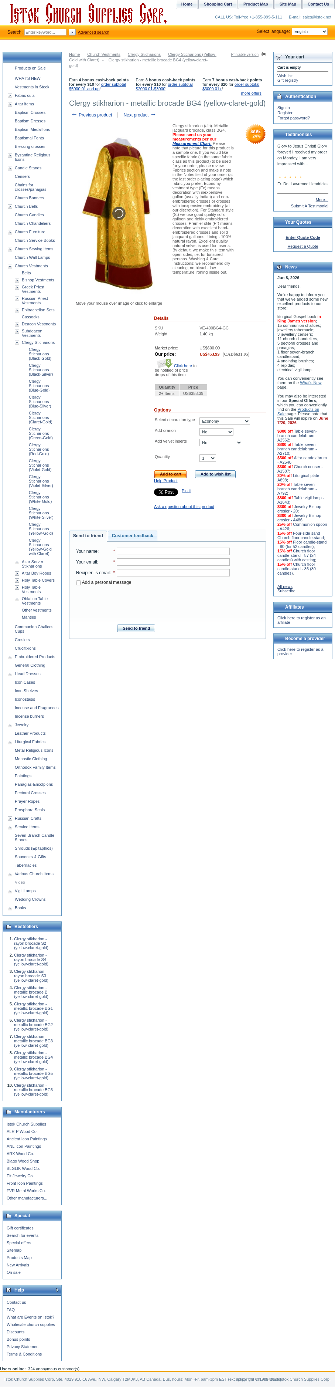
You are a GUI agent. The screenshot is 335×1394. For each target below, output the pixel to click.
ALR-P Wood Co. (22, 1131)
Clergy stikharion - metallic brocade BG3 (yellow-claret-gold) (33, 1041)
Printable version (245, 55)
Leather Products (30, 733)
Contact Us (318, 4)
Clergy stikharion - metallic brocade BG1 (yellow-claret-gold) (33, 1008)
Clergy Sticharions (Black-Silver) (41, 369)
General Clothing (30, 665)
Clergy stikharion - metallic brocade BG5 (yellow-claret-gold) (33, 1073)
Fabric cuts (25, 95)
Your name (87, 551)
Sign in (283, 107)
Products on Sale (30, 68)
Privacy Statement (23, 1346)
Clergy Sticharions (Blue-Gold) (39, 385)
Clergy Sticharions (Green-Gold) (41, 433)
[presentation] (153, 602)
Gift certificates (20, 1228)
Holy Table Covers (38, 580)
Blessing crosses (30, 146)
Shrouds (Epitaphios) (34, 848)
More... (322, 199)
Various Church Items (34, 874)
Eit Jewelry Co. (20, 1176)
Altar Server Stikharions (32, 563)
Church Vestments (103, 54)
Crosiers (22, 639)
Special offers (19, 1243)
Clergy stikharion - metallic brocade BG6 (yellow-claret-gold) (33, 1089)
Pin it (186, 490)
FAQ (11, 1309)
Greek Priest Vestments (33, 289)
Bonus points (18, 1339)
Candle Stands (28, 168)
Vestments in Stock (32, 87)
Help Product (166, 480)
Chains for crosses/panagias (31, 187)
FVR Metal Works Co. (26, 1190)
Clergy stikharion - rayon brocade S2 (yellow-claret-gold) (31, 943)
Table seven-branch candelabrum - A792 (297, 488)
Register (285, 113)
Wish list (285, 76)
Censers (22, 176)
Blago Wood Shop (23, 1161)
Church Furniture (30, 232)
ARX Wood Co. (20, 1153)
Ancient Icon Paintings (27, 1139)
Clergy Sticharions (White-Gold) (40, 497)
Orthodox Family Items (35, 767)
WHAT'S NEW (28, 78)
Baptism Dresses (30, 121)
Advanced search (93, 32)
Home (74, 54)
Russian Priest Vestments (35, 300)
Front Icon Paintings (25, 1183)
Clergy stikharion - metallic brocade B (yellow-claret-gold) (31, 992)
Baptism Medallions (32, 129)
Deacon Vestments (39, 324)
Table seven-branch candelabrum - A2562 (297, 435)
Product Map (255, 4)
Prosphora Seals (30, 810)
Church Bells (26, 206)
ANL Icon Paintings (24, 1146)
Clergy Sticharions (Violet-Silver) (41, 481)
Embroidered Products (35, 656)
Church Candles (29, 215)
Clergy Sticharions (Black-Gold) (40, 354)
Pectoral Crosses (30, 793)
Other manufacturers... (27, 1198)
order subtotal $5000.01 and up (97, 86)
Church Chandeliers (33, 223)
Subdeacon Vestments (32, 333)
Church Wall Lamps (32, 257)
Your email (86, 562)
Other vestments (37, 610)
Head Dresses (28, 673)
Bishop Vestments (38, 280)
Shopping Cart (218, 4)
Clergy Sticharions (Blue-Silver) (40, 401)
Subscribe (286, 591)
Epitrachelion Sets (38, 310)
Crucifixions (25, 648)
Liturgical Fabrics (30, 742)
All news (285, 586)
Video (20, 882)
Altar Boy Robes (36, 573)
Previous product (91, 115)
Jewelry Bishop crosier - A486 (299, 517)
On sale (14, 1272)
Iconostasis (25, 699)
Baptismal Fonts (29, 138)
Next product (139, 115)
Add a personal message (103, 582)
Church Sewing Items (34, 249)
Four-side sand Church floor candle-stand (300, 535)
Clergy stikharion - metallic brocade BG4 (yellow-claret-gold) (33, 1057)
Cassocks (31, 317)
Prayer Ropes (27, 801)
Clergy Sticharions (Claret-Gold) (40, 417)
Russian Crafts (28, 818)
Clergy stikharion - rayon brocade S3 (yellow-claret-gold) (31, 975)
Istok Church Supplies (26, 1124)
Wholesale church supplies (31, 1324)
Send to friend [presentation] (88, 535)
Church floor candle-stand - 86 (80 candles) (296, 568)
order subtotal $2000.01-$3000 (164, 86)
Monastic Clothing (31, 759)
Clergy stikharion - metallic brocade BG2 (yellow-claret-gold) (33, 1024)
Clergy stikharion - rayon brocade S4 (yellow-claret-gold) (31, 959)
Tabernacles (26, 865)
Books (20, 908)
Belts (26, 273)
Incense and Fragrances (37, 708)
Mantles (29, 617)
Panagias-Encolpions (34, 784)
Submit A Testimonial (309, 206)
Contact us (16, 1302)
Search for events (22, 1235)
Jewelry (21, 725)
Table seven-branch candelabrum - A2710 (297, 449)
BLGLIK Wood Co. (23, 1168)
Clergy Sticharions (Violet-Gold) (40, 465)
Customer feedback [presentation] (132, 535)
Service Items (27, 827)
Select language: (292, 31)
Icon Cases (25, 682)
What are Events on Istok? (30, 1317)
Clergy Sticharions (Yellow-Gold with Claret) (40, 547)
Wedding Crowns (30, 899)
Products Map (19, 1257)
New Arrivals (18, 1265)
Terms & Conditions (24, 1354)
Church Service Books (35, 240)
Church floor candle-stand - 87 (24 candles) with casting (296, 555)
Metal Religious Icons (34, 750)
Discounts (15, 1332)
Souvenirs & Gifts (30, 857)
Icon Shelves (26, 690)
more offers (251, 93)
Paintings (23, 776)
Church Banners (29, 198)
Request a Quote (302, 246)
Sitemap (14, 1250)
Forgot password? (293, 118)
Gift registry (287, 80)
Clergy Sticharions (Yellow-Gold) (41, 528)
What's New (310, 382)
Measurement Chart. (192, 143)
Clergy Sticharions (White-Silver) (41, 513)
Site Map (288, 4)
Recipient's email (93, 572)
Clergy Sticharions (144, 54)
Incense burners (29, 716)
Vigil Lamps (25, 891)
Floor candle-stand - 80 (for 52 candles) (302, 544)
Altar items (24, 104)
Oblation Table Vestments (35, 600)
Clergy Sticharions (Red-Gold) (39, 449)
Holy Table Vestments (31, 589)
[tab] (88, 536)
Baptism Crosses (30, 112)
